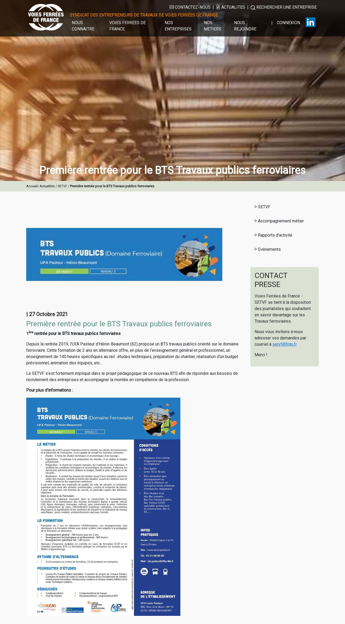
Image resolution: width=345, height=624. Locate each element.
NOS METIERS (212, 25)
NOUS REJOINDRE (245, 25)
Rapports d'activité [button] (273, 235)
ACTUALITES (230, 7)
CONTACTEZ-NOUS (190, 7)
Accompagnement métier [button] (279, 220)
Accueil (31, 186)
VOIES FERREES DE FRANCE (127, 25)
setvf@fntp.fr (284, 344)
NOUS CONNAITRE (83, 25)
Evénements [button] (267, 249)
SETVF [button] (262, 206)
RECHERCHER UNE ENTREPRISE (284, 7)
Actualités (48, 186)
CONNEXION (288, 22)
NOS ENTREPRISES (178, 25)
